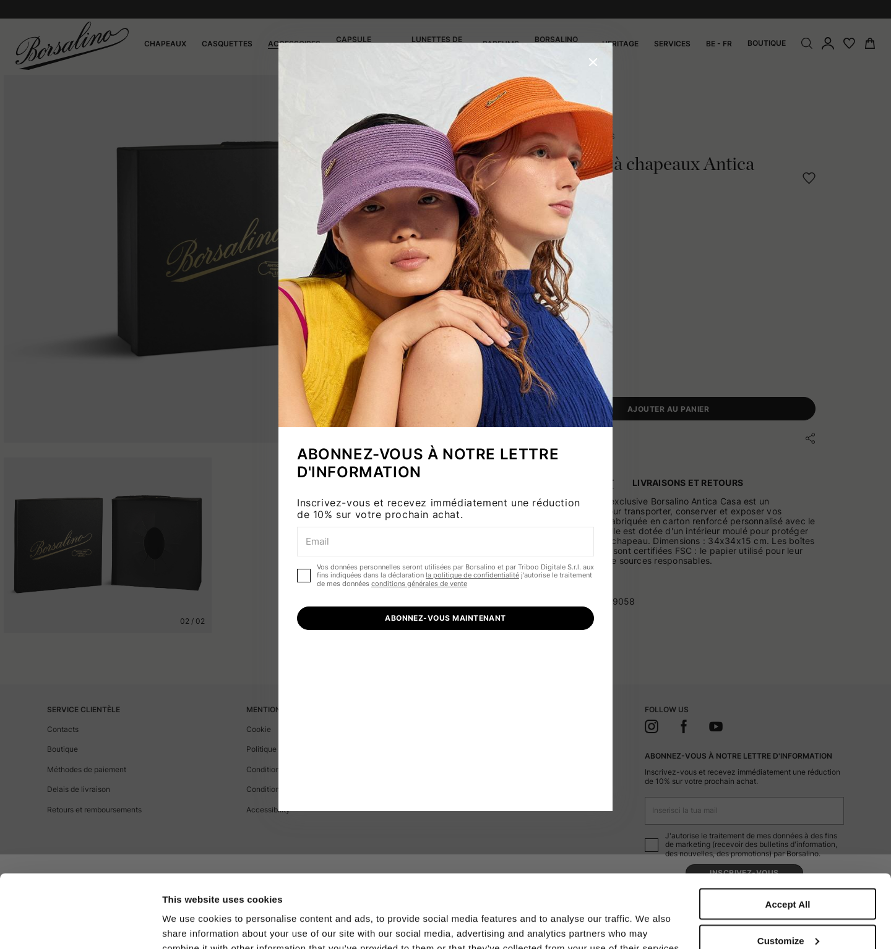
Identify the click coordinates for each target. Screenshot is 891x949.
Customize (788, 872)
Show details (191, 913)
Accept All (788, 835)
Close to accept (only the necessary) (788, 913)
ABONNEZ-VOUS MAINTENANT (445, 618)
